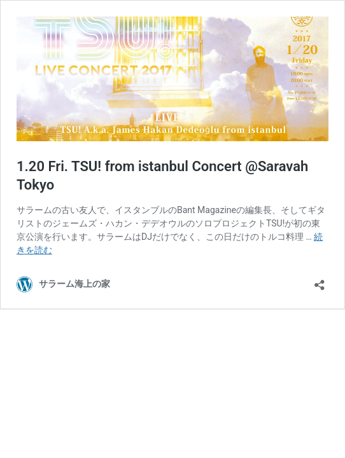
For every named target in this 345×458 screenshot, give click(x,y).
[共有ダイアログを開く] (319, 281)
